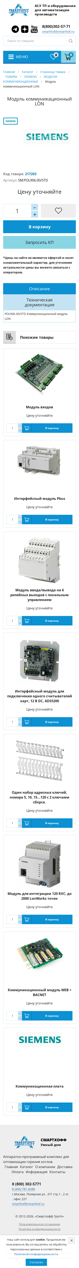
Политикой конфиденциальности (36, 1254)
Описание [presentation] (39, 289)
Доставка (64, 1166)
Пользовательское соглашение (39, 1224)
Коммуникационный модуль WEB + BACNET (39, 992)
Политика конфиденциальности (39, 1229)
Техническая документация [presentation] (39, 302)
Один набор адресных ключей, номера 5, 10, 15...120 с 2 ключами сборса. (39, 797)
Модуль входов (39, 407)
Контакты (57, 1172)
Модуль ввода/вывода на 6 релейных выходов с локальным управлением (39, 595)
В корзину (40, 227)
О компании (45, 1166)
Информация (36, 1172)
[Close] (71, 1240)
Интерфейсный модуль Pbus (39, 498)
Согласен (36, 1262)
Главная (9, 72)
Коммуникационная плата (40, 1086)
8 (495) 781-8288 (23, 1189)
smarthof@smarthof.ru (58, 32)
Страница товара (53, 72)
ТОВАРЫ (11, 77)
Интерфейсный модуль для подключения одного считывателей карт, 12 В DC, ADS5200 (39, 696)
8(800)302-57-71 (56, 26)
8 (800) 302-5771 (26, 1183)
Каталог (27, 72)
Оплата (18, 1172)
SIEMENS (30, 77)
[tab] (39, 288)
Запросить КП (39, 242)
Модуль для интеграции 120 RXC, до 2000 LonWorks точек (40, 896)
